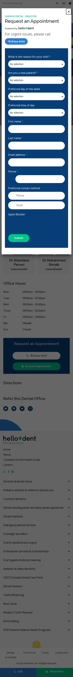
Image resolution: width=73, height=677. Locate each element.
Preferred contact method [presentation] (24, 188)
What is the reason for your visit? (29, 56)
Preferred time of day (21, 105)
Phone (13, 171)
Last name (15, 138)
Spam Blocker (16, 214)
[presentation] (27, 223)
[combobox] (11, 179)
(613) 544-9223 (16, 41)
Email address (17, 155)
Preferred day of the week (24, 89)
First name (15, 121)
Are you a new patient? (23, 73)
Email (16, 205)
